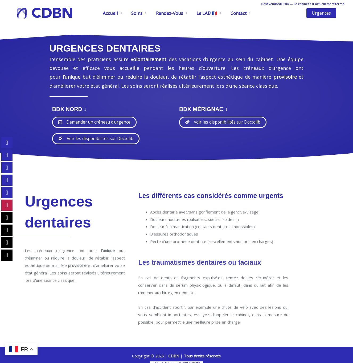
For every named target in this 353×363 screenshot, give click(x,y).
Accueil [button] (111, 13)
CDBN (52, 13)
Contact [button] (237, 13)
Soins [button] (137, 13)
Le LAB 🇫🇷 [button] (206, 13)
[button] (321, 13)
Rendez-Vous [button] (169, 13)
